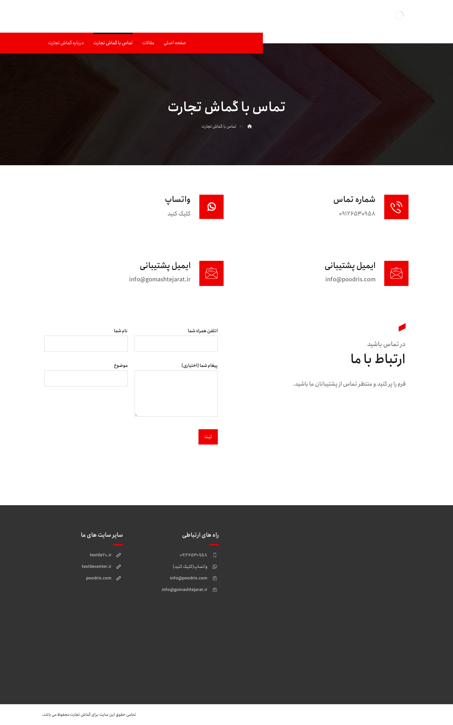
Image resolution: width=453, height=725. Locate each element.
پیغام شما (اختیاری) (176, 392)
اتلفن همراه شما (176, 341)
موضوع (86, 376)
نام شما (86, 341)
